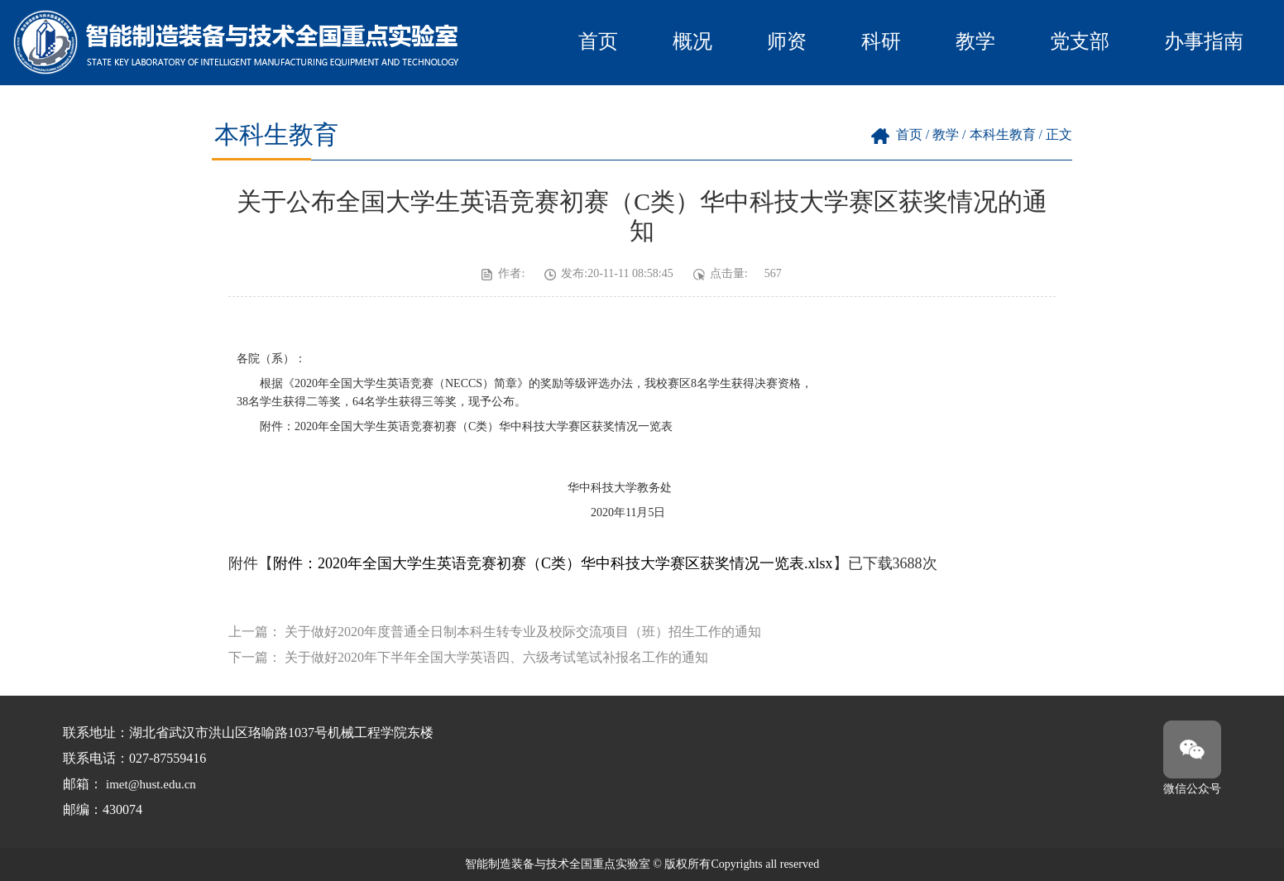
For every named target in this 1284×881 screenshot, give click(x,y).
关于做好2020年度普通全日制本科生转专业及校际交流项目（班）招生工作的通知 (523, 632)
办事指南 (1203, 41)
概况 (692, 41)
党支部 (1079, 41)
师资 (787, 41)
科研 (881, 41)
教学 (975, 41)
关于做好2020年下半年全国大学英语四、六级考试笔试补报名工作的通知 (496, 657)
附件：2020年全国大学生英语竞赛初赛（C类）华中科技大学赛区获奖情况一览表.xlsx (553, 563)
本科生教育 (1003, 134)
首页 (598, 41)
